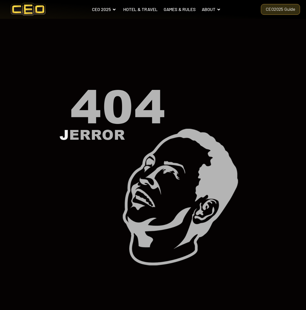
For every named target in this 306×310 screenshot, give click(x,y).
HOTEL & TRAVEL (140, 9)
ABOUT (211, 9)
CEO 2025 (104, 9)
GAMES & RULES (180, 9)
